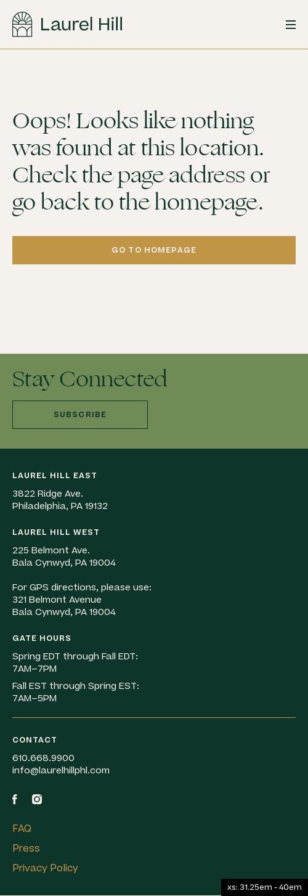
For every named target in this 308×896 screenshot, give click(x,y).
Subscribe (80, 414)
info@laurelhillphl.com (61, 770)
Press (26, 848)
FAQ (21, 829)
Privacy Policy (45, 868)
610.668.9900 (43, 758)
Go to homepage (154, 250)
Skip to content (0, 49)
